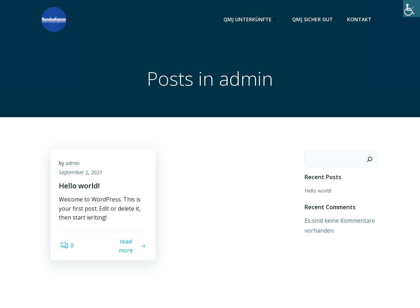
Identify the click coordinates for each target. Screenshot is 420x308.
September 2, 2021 (83, 175)
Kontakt (360, 19)
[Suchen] (371, 160)
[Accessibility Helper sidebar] (411, 8)
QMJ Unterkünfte (252, 19)
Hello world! (316, 191)
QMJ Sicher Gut (314, 19)
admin (75, 166)
